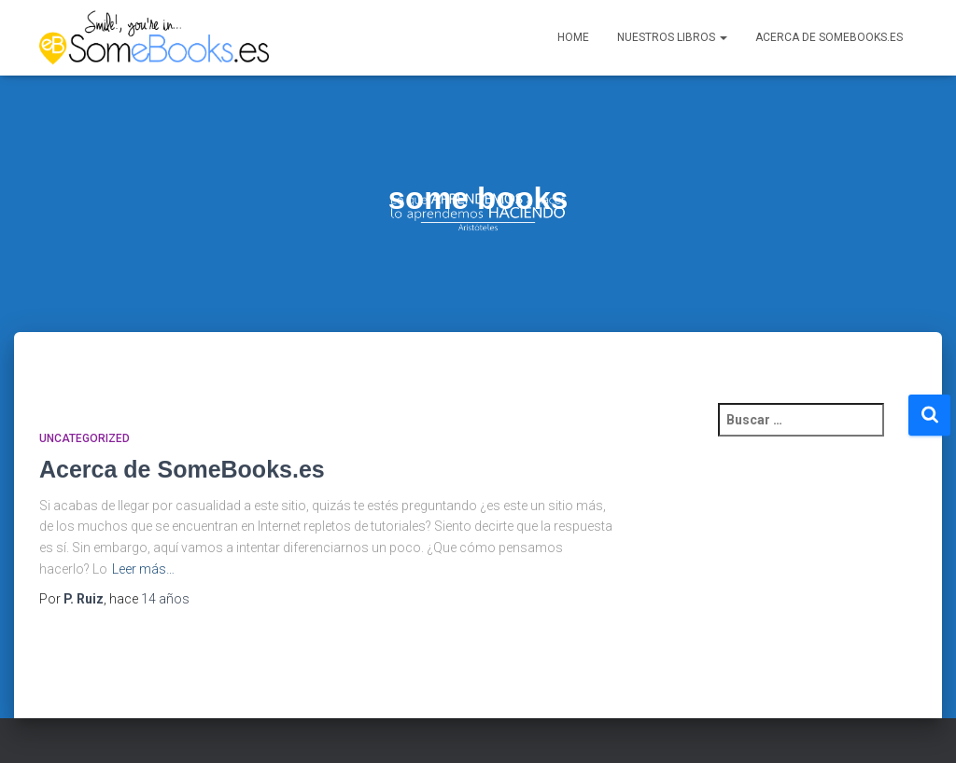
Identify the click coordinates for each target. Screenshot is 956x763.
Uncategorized (84, 445)
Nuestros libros (672, 40)
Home (573, 40)
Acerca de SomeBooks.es (829, 40)
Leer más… (143, 575)
